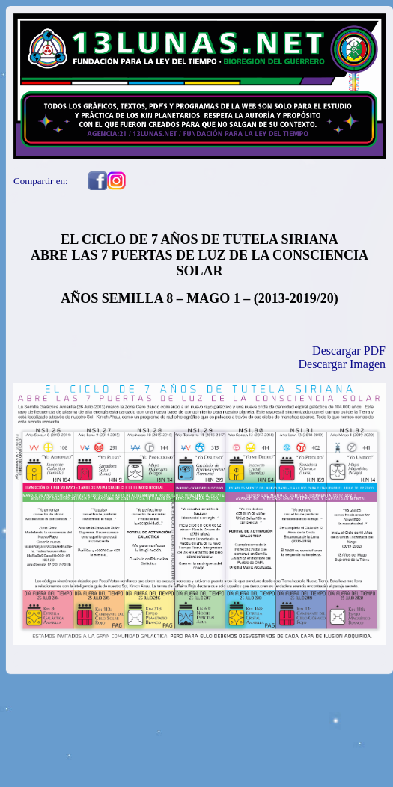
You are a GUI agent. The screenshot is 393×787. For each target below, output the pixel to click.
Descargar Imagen (342, 364)
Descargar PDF (349, 350)
